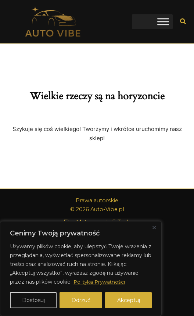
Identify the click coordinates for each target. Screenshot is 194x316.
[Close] (154, 227)
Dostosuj (33, 300)
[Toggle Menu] (163, 21)
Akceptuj (128, 300)
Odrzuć (81, 300)
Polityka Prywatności (100, 281)
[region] (81, 268)
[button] (183, 21)
